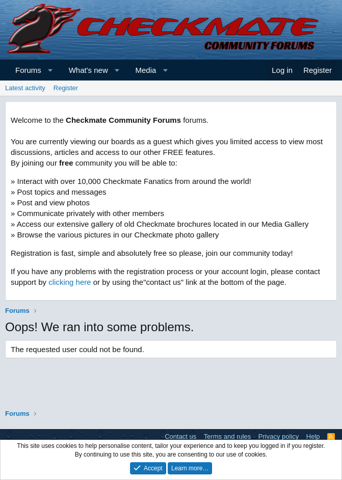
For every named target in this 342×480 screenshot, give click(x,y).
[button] (50, 70)
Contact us (180, 436)
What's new (88, 70)
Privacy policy (278, 436)
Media (146, 70)
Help (313, 436)
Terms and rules (227, 436)
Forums (28, 70)
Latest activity (25, 88)
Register (66, 88)
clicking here (69, 282)
